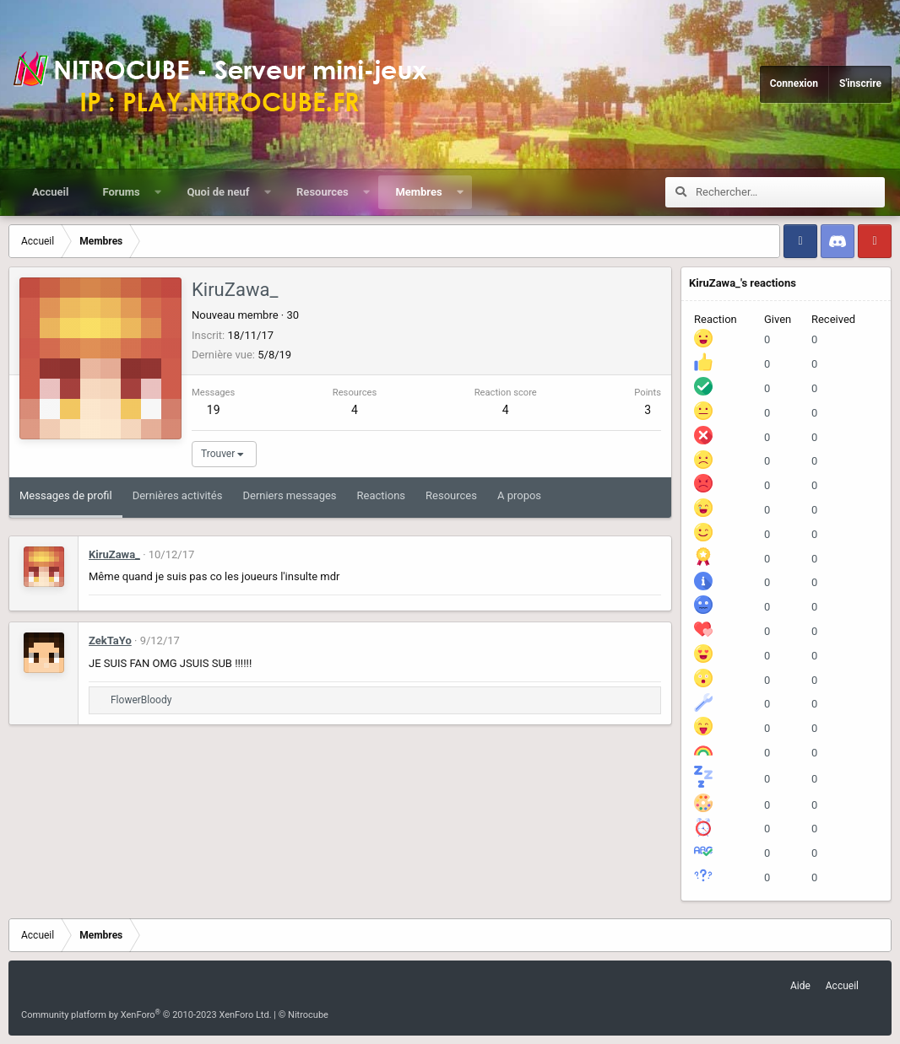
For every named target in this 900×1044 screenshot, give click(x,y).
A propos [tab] (519, 495)
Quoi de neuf (218, 192)
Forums (120, 192)
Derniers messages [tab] (289, 495)
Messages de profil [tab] (65, 495)
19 (213, 410)
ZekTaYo (110, 640)
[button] (157, 192)
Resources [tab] (451, 495)
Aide (800, 986)
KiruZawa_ (114, 554)
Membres (418, 192)
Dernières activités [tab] (178, 495)
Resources (322, 192)
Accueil (50, 192)
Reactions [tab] (381, 495)
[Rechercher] (790, 192)
